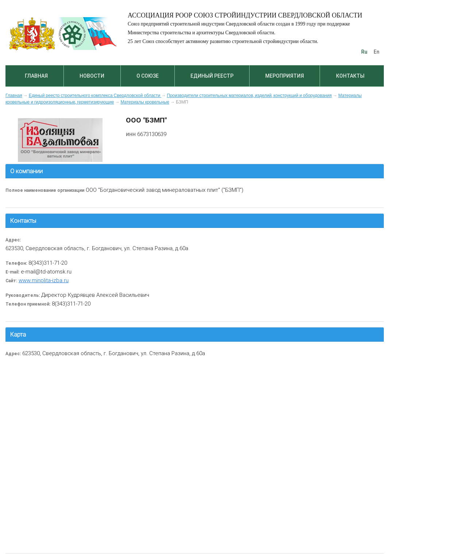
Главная (36, 76)
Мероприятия (284, 76)
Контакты (350, 76)
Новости (92, 76)
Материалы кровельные (144, 102)
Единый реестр (212, 76)
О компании (26, 171)
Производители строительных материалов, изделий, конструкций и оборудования (249, 95)
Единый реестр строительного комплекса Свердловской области (95, 95)
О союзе (147, 76)
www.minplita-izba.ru (44, 280)
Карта (18, 334)
